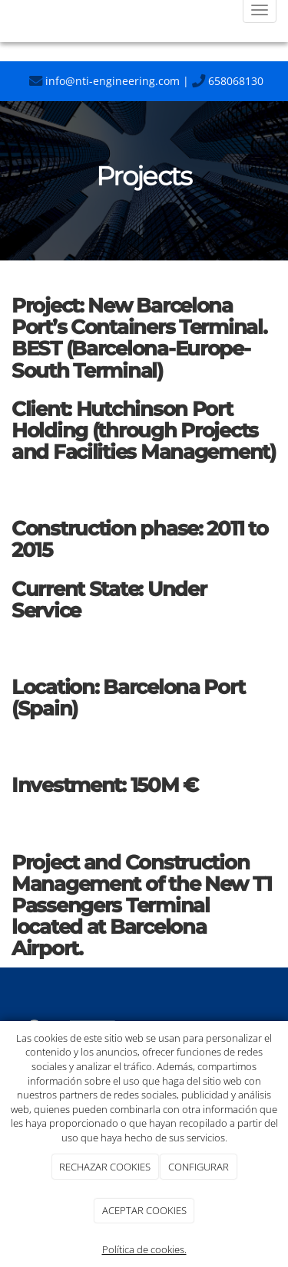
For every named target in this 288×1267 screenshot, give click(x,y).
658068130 (227, 81)
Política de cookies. (144, 1249)
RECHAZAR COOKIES (105, 1167)
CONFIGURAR (198, 1167)
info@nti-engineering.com (104, 81)
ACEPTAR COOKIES (144, 1210)
